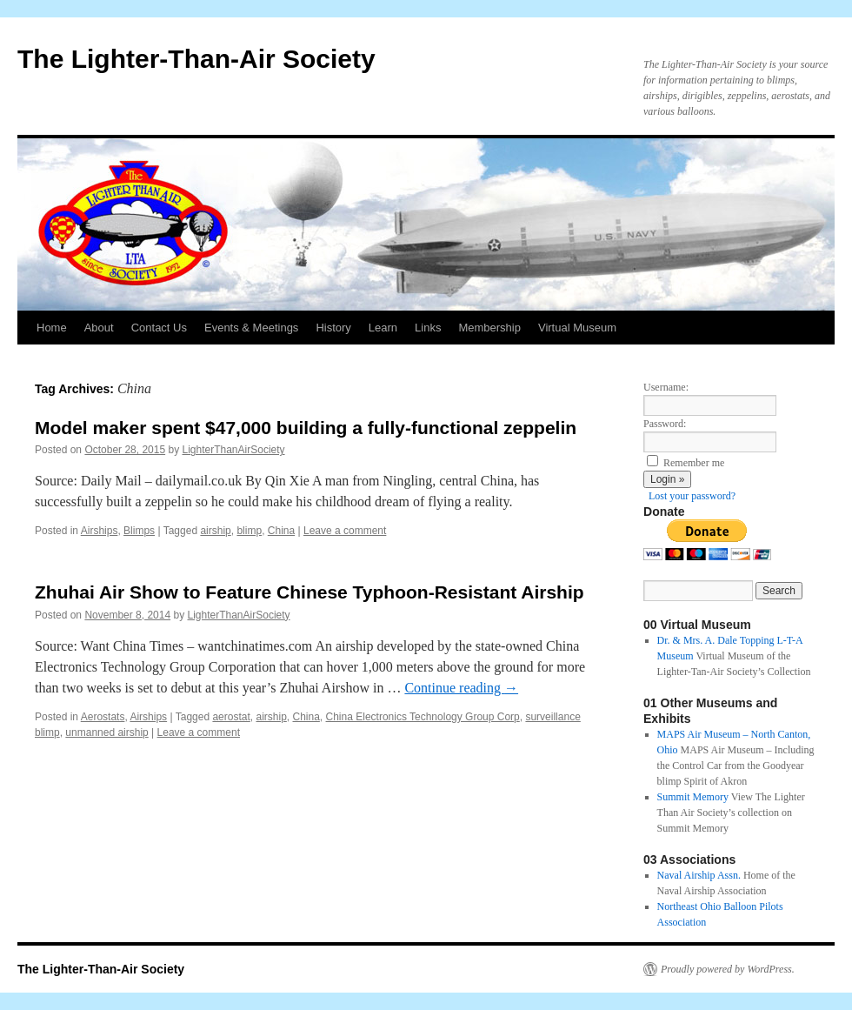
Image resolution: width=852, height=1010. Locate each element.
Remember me (693, 463)
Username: (666, 387)
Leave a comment (344, 531)
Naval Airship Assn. (699, 875)
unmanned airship (106, 732)
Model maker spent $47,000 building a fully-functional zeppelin (305, 428)
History (333, 327)
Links (428, 327)
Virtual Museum (577, 327)
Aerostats (103, 717)
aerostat (231, 717)
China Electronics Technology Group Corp (423, 717)
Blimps (139, 531)
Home (52, 327)
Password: (664, 424)
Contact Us (159, 327)
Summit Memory (693, 797)
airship (215, 531)
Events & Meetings (251, 327)
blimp (249, 531)
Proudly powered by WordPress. (728, 969)
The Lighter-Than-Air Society (196, 58)
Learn (383, 327)
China (281, 531)
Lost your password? (692, 496)
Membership (489, 327)
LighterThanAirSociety (234, 450)
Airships (99, 531)
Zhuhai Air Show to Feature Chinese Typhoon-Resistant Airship (309, 592)
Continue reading (461, 687)
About (99, 327)
